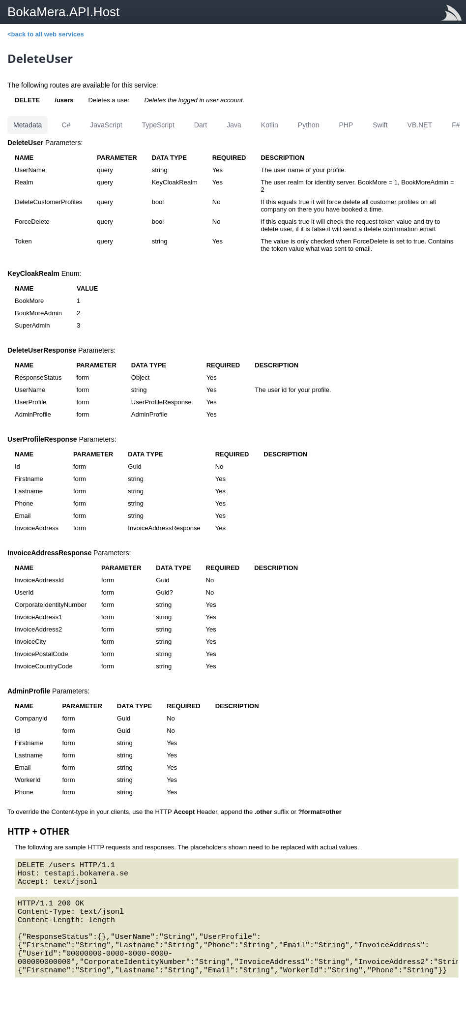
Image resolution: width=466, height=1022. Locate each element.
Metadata (27, 125)
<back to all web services (45, 34)
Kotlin (269, 125)
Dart (200, 125)
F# (456, 125)
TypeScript (158, 125)
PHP (346, 125)
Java (234, 125)
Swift (380, 125)
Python (309, 125)
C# (65, 125)
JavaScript (106, 125)
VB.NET (420, 125)
